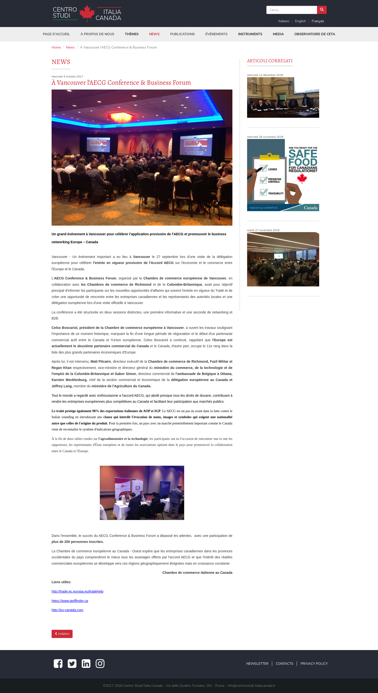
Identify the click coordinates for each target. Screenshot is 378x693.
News (70, 47)
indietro (62, 633)
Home (56, 47)
